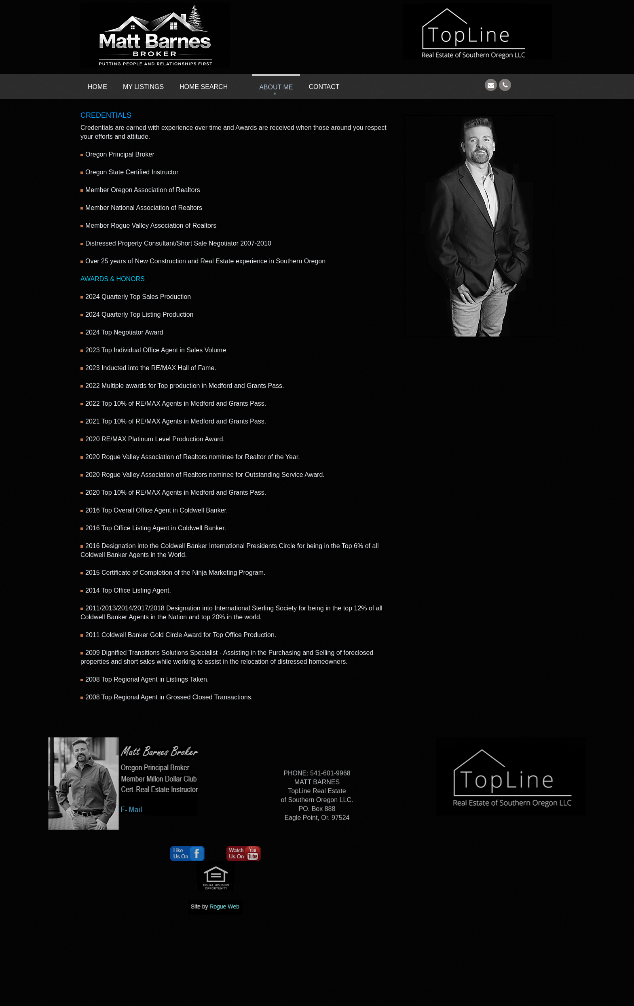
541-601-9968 (330, 799)
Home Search (204, 86)
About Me (276, 87)
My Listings (143, 86)
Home (97, 86)
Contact (324, 86)
